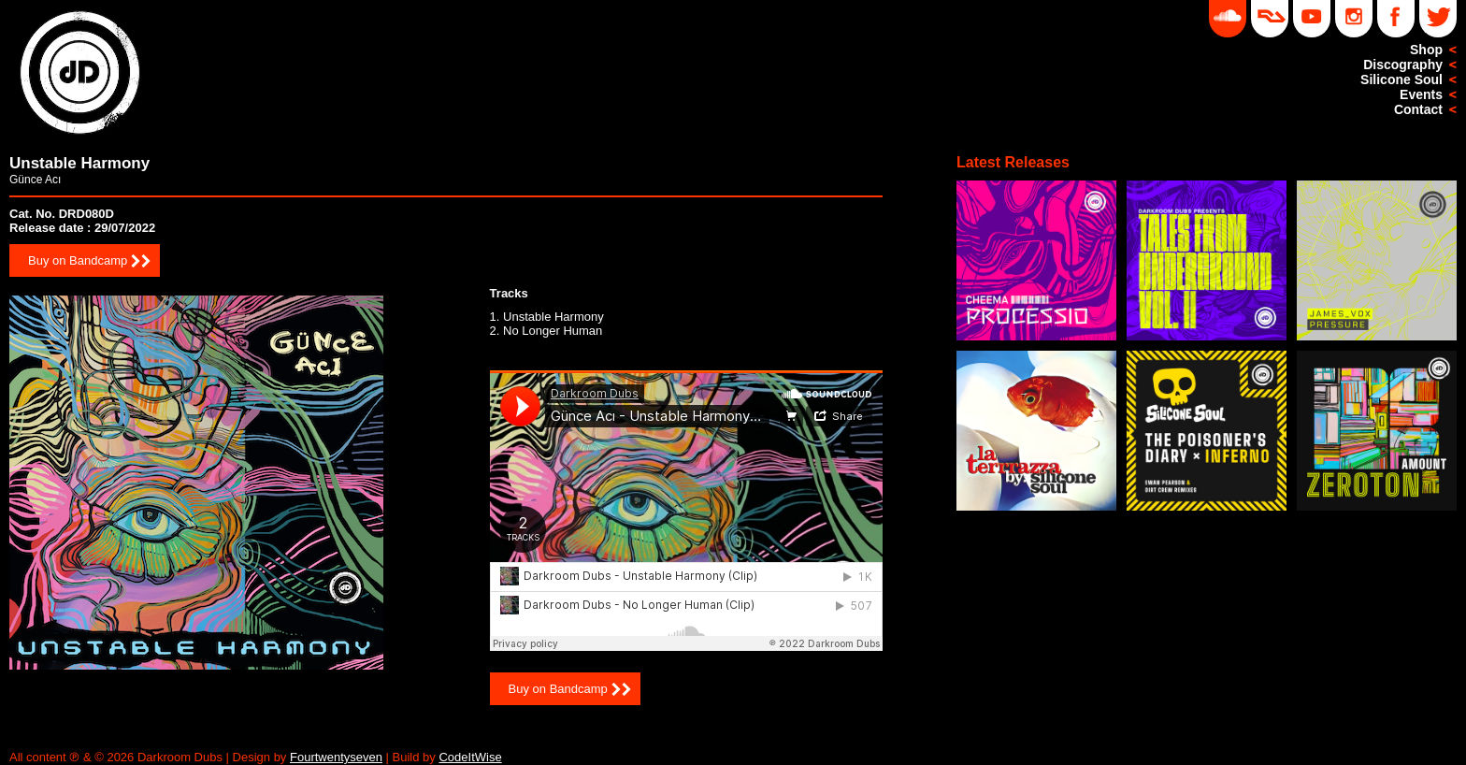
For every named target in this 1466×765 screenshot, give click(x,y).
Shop (1426, 49)
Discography (1403, 64)
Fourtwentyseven (336, 757)
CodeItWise (469, 757)
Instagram (1354, 18)
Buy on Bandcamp (77, 260)
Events (1421, 94)
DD (1269, 18)
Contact (1418, 109)
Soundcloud (1227, 18)
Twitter (1438, 18)
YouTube (1311, 18)
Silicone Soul (1401, 79)
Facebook (1396, 18)
